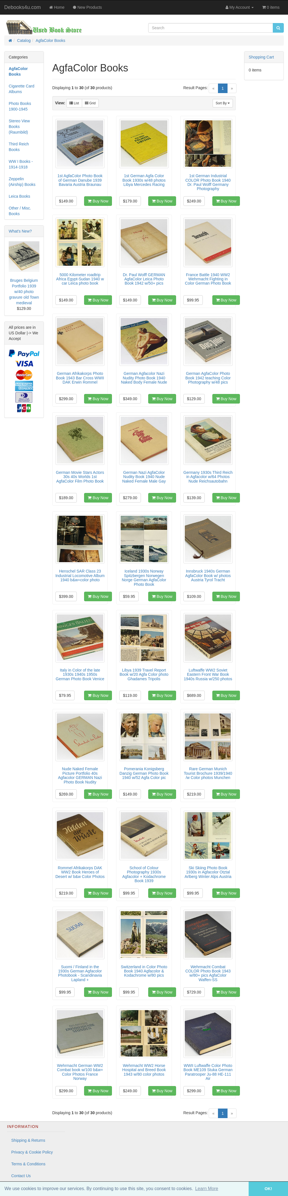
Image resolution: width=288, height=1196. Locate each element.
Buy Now (98, 201)
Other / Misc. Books (20, 211)
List (74, 103)
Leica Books (19, 196)
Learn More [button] (206, 1188)
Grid (90, 103)
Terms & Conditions (28, 1164)
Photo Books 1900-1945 (20, 106)
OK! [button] (268, 1188)
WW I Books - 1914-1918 (21, 164)
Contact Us (21, 1176)
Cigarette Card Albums (21, 89)
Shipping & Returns (28, 1140)
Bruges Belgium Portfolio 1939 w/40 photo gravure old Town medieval (24, 291)
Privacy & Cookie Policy (32, 1152)
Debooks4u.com (22, 7)
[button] (241, 1189)
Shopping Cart (261, 57)
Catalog (24, 40)
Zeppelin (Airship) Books (22, 182)
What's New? (20, 231)
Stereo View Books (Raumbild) (19, 126)
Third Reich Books (19, 147)
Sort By (223, 103)
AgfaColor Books (50, 40)
